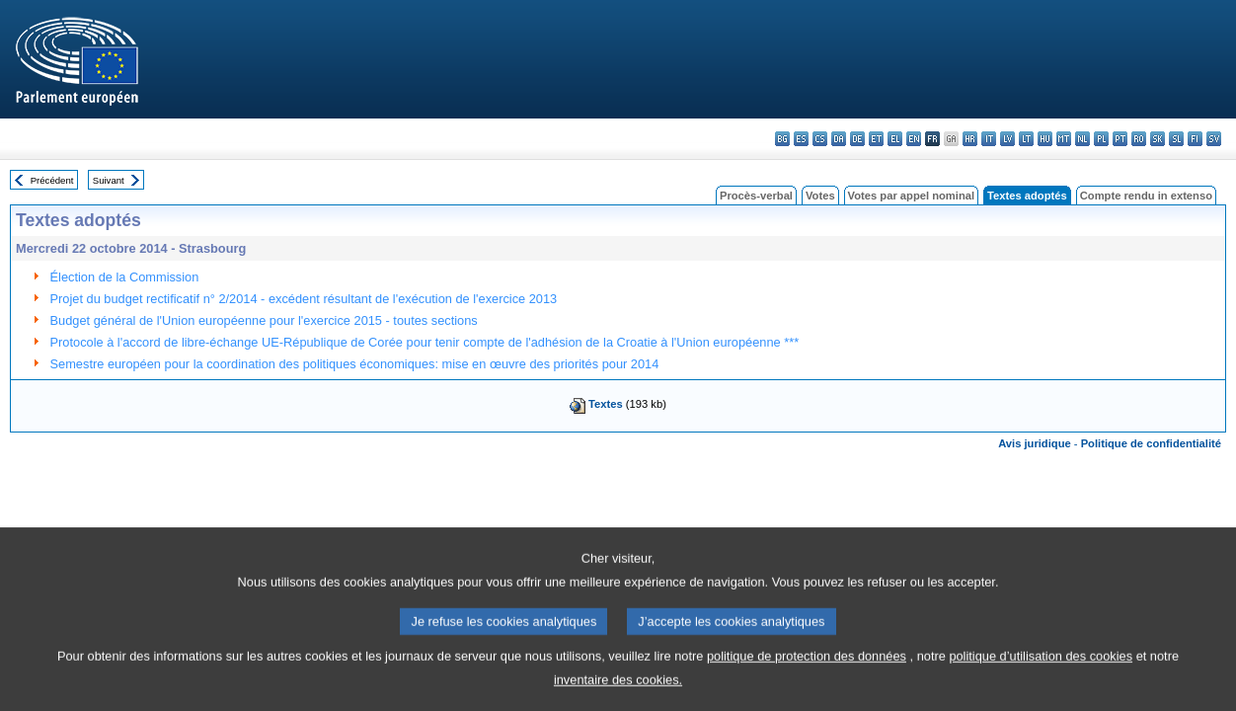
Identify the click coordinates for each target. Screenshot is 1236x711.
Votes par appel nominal (911, 195)
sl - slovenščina (1176, 138)
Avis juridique (1034, 443)
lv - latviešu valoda (1007, 138)
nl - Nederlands (1082, 138)
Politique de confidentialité (1151, 443)
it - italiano (988, 138)
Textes (605, 404)
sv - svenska (1213, 138)
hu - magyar (1045, 138)
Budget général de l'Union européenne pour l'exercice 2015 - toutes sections (264, 320)
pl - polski (1101, 138)
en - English (913, 138)
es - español (801, 138)
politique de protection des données (806, 673)
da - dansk (838, 138)
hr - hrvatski (970, 138)
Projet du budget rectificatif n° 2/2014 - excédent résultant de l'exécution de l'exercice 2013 (304, 298)
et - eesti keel (876, 138)
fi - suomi (1195, 138)
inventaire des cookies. (618, 696)
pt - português (1120, 138)
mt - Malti (1063, 138)
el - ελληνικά (895, 138)
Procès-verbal (756, 195)
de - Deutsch (857, 138)
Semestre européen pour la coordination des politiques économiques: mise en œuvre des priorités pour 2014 (354, 363)
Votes (820, 195)
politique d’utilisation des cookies (1040, 673)
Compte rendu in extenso (1146, 195)
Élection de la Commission (124, 277)
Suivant (108, 180)
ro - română (1138, 138)
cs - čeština (819, 138)
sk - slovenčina (1157, 138)
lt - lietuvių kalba (1026, 138)
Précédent (52, 180)
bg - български (782, 138)
